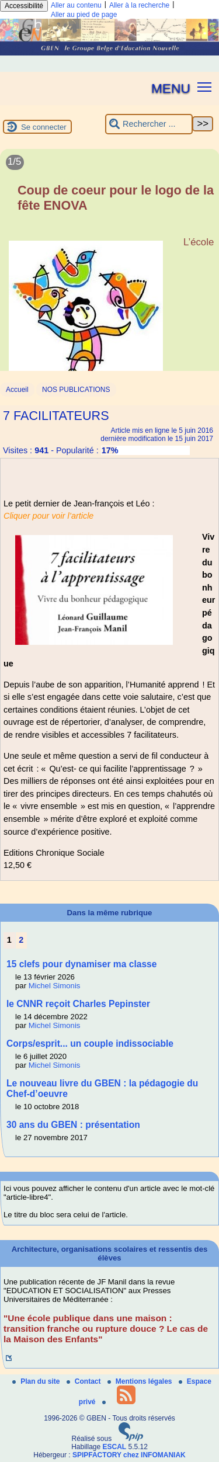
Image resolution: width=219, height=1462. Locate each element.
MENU (170, 88)
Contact (85, 1381)
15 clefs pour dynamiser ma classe (81, 964)
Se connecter (44, 127)
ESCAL (115, 1447)
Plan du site (37, 1381)
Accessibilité (24, 6)
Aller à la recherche (139, 5)
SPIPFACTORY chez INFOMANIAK (129, 1455)
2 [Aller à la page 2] (21, 939)
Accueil (17, 390)
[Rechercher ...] (149, 124)
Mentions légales (140, 1381)
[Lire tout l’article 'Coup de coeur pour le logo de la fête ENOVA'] (109, 274)
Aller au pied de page (84, 15)
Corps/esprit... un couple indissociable (89, 1043)
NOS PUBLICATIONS (76, 390)
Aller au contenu (76, 5)
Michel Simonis (55, 985)
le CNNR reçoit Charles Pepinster (78, 1004)
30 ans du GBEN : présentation (73, 1125)
